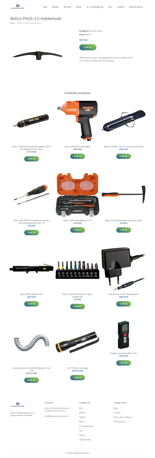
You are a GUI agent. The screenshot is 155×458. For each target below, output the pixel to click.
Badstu (55, 7)
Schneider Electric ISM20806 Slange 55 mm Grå (31, 370)
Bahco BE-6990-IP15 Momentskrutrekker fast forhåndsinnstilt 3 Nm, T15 (31, 222)
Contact (117, 413)
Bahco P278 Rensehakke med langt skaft (123, 221)
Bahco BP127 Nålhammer (31, 295)
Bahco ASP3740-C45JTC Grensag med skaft (123, 147)
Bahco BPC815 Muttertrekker (77, 147)
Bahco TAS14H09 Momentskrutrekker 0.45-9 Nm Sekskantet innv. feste (31, 148)
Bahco (100, 32)
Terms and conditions (123, 418)
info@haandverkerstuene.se (57, 417)
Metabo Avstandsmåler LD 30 (123, 354)
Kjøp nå (87, 48)
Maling (120, 7)
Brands (67, 7)
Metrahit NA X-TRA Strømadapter (123, 295)
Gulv (110, 7)
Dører (79, 7)
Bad (45, 7)
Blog (116, 409)
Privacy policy (119, 422)
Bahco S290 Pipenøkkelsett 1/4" (77, 221)
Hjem (12, 24)
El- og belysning (95, 7)
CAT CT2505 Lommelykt (77, 369)
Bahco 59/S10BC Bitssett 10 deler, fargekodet (77, 296)
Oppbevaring (135, 7)
